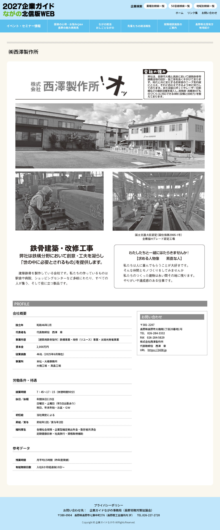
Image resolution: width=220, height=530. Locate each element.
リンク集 (192, 12)
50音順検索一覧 (180, 6)
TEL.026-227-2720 (148, 515)
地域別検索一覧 (205, 6)
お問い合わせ (209, 12)
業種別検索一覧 (155, 6)
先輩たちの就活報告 (139, 26)
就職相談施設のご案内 (173, 25)
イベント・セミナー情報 (24, 26)
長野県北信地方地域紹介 (204, 25)
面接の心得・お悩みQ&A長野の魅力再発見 (68, 25)
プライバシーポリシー (108, 505)
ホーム (179, 12)
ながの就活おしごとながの (105, 25)
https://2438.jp (157, 350)
